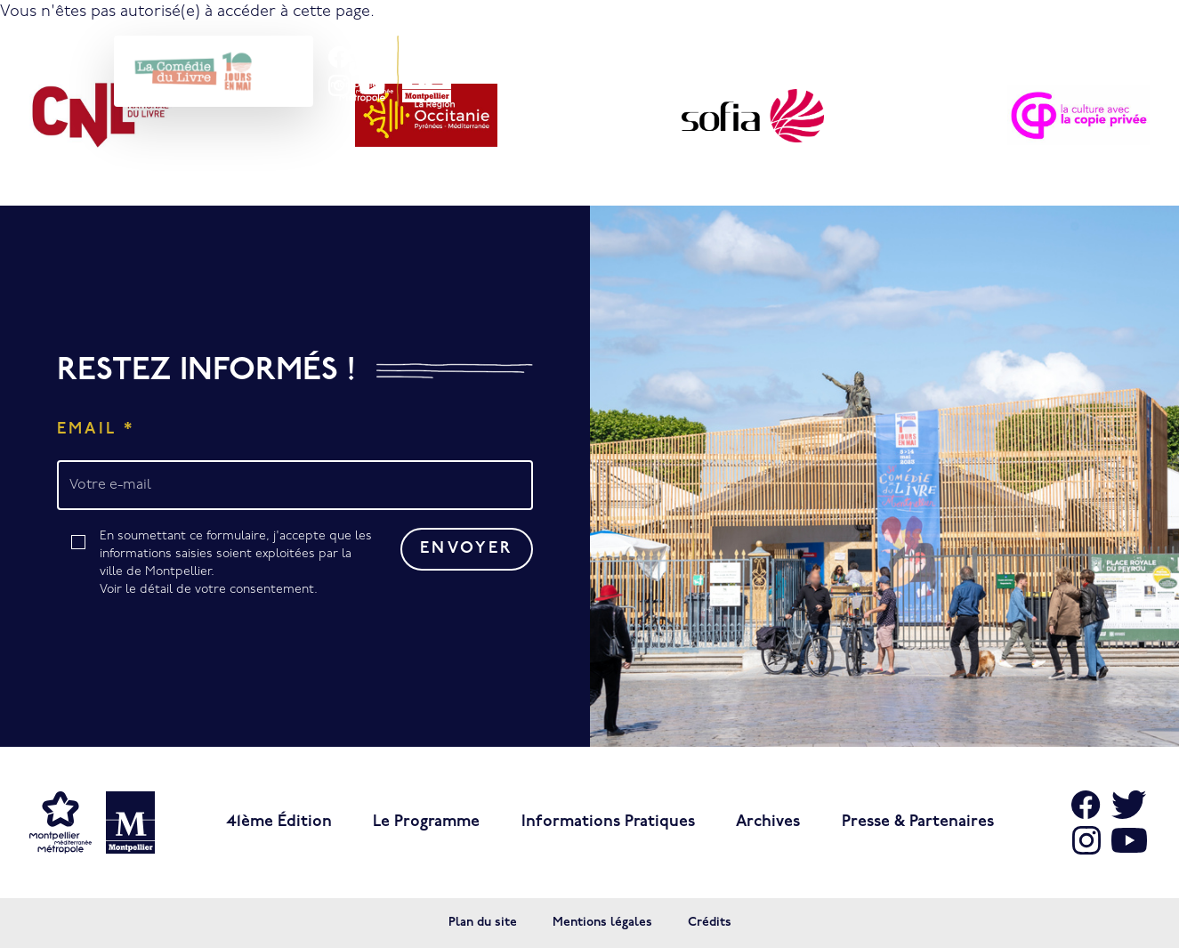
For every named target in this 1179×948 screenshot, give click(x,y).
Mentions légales (602, 922)
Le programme (426, 822)
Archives (768, 822)
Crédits (709, 922)
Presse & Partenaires (918, 822)
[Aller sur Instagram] (1086, 840)
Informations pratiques (608, 822)
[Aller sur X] (1129, 804)
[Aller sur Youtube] (1129, 840)
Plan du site (482, 922)
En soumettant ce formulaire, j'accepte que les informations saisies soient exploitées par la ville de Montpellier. (237, 564)
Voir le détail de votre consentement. (209, 589)
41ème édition (279, 822)
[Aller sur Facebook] (1086, 804)
